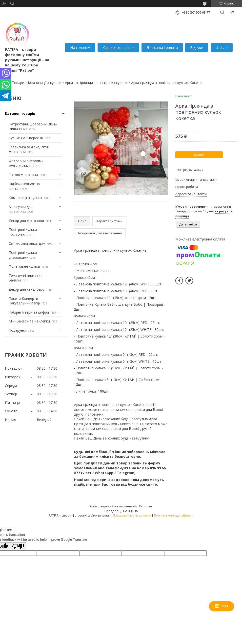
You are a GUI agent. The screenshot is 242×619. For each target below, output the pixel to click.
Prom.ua (145, 506)
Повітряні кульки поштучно (23, 232)
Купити (199, 155)
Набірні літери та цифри (29, 312)
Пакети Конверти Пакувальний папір (24, 301)
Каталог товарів (116, 47)
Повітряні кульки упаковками (23, 255)
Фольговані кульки (24, 266)
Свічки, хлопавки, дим (27, 243)
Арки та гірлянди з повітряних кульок (96, 82)
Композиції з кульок (44, 82)
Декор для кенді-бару (26, 289)
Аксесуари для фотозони (21, 209)
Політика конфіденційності (173, 515)
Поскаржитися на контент (132, 515)
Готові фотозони (23, 174)
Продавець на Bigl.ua (121, 511)
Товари (18, 82)
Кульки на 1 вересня (26, 138)
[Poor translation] (18, 546)
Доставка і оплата (162, 47)
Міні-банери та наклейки (29, 321)
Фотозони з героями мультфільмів (26, 163)
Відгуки (196, 47)
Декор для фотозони (26, 220)
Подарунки (18, 330)
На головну (80, 47)
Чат (221, 606)
